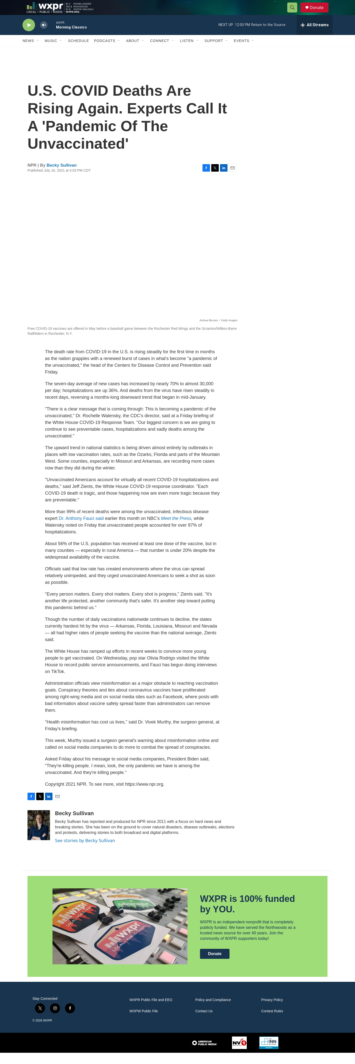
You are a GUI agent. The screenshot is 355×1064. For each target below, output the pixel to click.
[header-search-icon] (295, 13)
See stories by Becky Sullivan (85, 852)
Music (51, 52)
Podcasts (104, 52)
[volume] (44, 36)
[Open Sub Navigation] (38, 52)
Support (213, 52)
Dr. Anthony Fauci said (81, 529)
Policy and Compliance (213, 1011)
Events (241, 52)
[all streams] (314, 36)
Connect (159, 52)
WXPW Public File (144, 1022)
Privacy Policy (272, 1011)
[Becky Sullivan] (39, 836)
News (28, 52)
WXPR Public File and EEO (151, 1011)
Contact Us (203, 1022)
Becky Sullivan (62, 176)
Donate (320, 13)
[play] (29, 36)
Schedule (78, 52)
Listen (187, 52)
